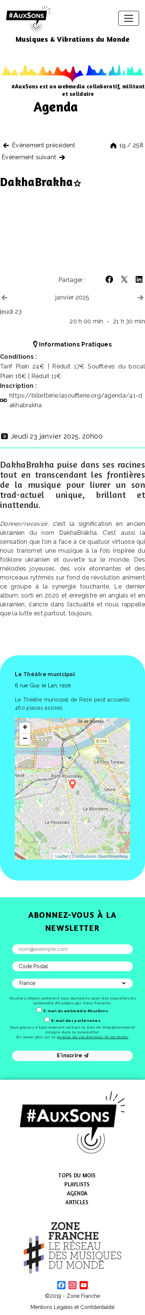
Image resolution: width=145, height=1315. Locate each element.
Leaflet (61, 856)
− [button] (25, 739)
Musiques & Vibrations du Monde (73, 39)
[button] (109, 279)
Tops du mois (77, 1175)
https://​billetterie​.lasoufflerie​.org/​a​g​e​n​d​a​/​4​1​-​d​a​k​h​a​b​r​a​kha (75, 400)
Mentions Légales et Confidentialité (72, 1307)
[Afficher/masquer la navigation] (128, 18)
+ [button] (25, 728)
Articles (76, 1202)
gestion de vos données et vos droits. (93, 1037)
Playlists (77, 1184)
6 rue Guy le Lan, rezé (43, 685)
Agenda (77, 1193)
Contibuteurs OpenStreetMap (100, 856)
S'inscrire (73, 1055)
